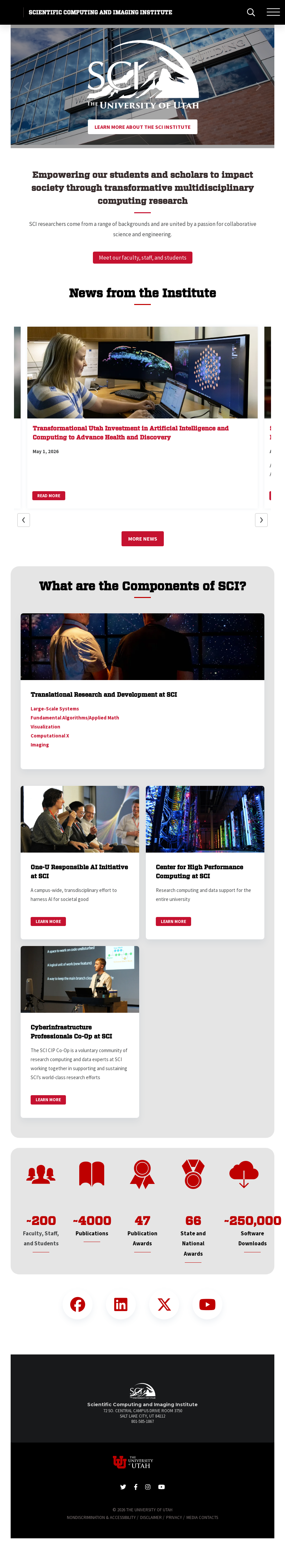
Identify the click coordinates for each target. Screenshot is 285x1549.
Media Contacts (202, 1517)
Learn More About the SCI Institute (143, 126)
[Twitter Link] (164, 1304)
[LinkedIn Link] (121, 1304)
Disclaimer (151, 1517)
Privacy (174, 1517)
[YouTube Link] (207, 1304)
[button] (27, 86)
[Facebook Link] (78, 1304)
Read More (48, 496)
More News (142, 538)
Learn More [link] (48, 921)
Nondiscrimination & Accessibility (101, 1517)
